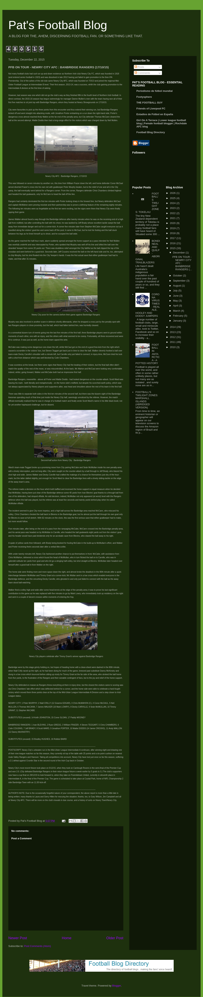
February (178, 315)
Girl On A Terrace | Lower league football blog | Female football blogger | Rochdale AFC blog (161, 123)
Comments (142, 72)
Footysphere (144, 96)
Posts (139, 66)
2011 (173, 342)
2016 (173, 243)
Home (67, 938)
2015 (173, 248)
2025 (173, 198)
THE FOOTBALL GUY (149, 102)
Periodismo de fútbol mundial (154, 90)
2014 (173, 326)
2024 (173, 203)
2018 (173, 233)
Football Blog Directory (150, 132)
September (179, 280)
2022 (173, 213)
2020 (173, 223)
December (179, 252)
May (176, 300)
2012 (173, 337)
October (178, 275)
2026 (173, 193)
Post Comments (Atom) (37, 946)
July (175, 290)
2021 (173, 218)
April (176, 305)
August (177, 285)
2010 (173, 347)
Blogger (116, 985)
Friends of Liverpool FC (150, 108)
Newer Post (17, 938)
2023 (173, 208)
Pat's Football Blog (57, 25)
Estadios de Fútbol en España (154, 114)
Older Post (114, 938)
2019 (173, 228)
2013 (173, 332)
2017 (173, 238)
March (177, 310)
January (178, 320)
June (176, 295)
